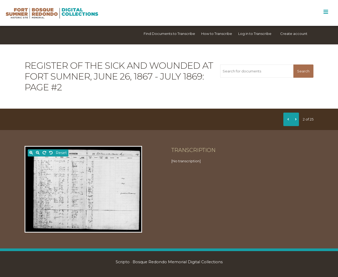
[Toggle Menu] (325, 12)
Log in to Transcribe (254, 33)
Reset (61, 152)
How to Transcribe (216, 33)
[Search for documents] (256, 71)
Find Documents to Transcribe (169, 33)
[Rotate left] (51, 152)
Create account (293, 33)
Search (303, 71)
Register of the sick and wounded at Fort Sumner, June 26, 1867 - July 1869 (119, 71)
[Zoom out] (37, 152)
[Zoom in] (31, 152)
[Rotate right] (44, 152)
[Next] (295, 119)
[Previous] (287, 119)
